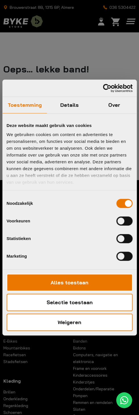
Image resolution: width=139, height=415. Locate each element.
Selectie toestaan (70, 302)
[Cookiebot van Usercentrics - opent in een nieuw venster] (107, 88)
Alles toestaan (69, 282)
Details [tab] (69, 105)
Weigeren (69, 322)
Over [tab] (114, 105)
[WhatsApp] (124, 400)
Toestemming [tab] (25, 105)
